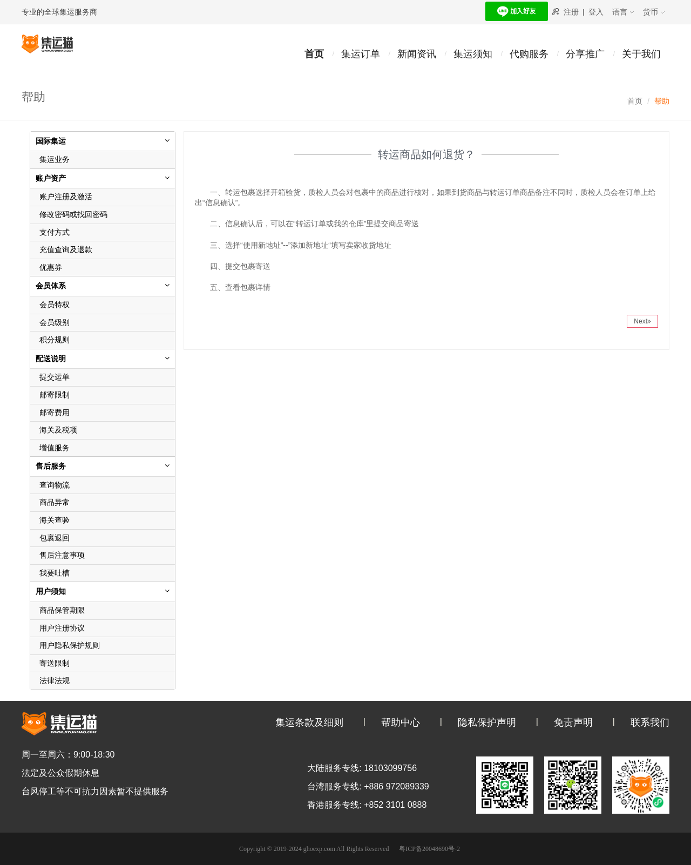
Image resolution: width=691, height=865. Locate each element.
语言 (623, 12)
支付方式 (54, 232)
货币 (654, 12)
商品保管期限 (62, 610)
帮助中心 (400, 722)
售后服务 (51, 466)
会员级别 (54, 322)
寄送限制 (54, 663)
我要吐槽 (54, 573)
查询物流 (54, 485)
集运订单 (360, 54)
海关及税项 (58, 429)
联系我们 (650, 722)
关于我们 (641, 54)
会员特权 (54, 304)
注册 (571, 12)
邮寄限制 (54, 394)
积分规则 (54, 339)
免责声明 (573, 722)
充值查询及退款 (65, 249)
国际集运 (51, 141)
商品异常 (54, 502)
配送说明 (51, 358)
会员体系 (51, 285)
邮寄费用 (54, 412)
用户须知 (51, 591)
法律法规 (54, 680)
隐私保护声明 (487, 722)
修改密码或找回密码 (73, 214)
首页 (314, 54)
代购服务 (529, 54)
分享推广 (585, 54)
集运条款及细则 (309, 722)
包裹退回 (54, 537)
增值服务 (54, 447)
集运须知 (472, 54)
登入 (596, 12)
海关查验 (54, 520)
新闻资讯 (416, 54)
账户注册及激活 (65, 196)
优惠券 (50, 267)
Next (642, 321)
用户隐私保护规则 (69, 645)
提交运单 (54, 377)
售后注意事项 (62, 555)
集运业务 (54, 159)
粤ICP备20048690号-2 (429, 849)
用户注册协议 (62, 628)
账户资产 (51, 178)
